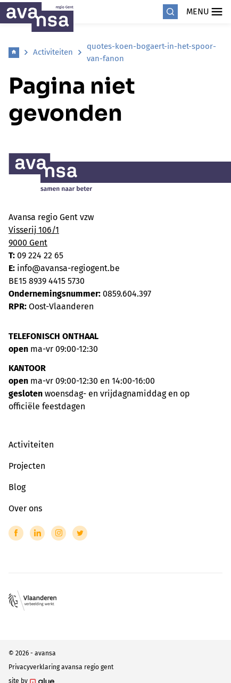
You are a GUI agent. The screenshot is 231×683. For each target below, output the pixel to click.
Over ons (25, 508)
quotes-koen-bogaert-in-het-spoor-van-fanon (151, 52)
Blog (17, 487)
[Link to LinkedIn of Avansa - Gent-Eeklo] (37, 533)
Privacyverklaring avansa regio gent (61, 667)
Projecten (27, 466)
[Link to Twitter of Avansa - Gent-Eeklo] (79, 533)
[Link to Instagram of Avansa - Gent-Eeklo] (58, 533)
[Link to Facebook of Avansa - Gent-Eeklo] (16, 533)
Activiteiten (53, 52)
